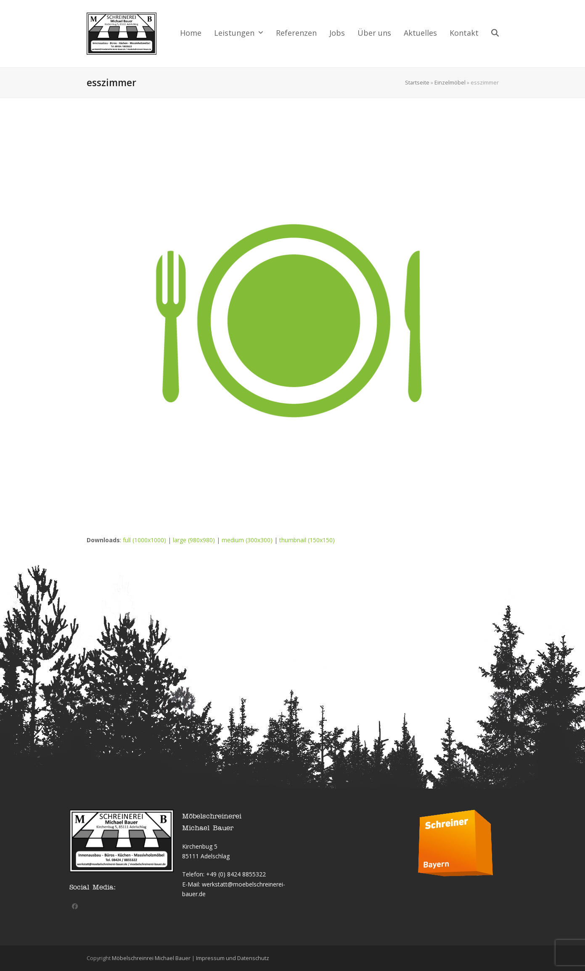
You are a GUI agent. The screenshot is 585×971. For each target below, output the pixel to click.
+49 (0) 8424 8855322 (236, 874)
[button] (495, 33)
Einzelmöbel (450, 82)
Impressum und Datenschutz (232, 958)
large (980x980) (194, 540)
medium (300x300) (247, 540)
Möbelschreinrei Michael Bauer (151, 958)
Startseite (417, 82)
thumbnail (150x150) (307, 540)
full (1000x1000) (144, 540)
